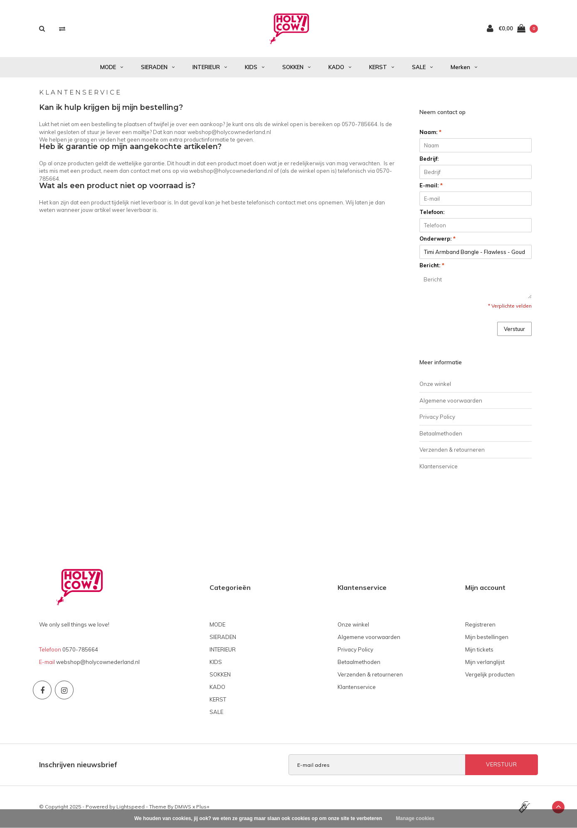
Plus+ (203, 806)
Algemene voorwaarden (450, 400)
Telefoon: (431, 212)
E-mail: (431, 185)
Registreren (480, 624)
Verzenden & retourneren (452, 449)
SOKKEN (296, 67)
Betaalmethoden (440, 433)
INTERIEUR (209, 67)
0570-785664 (80, 649)
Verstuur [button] (514, 329)
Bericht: (431, 265)
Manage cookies (415, 818)
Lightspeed (130, 806)
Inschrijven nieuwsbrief (78, 764)
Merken (464, 67)
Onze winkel (435, 383)
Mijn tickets (479, 649)
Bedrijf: (429, 158)
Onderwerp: (437, 238)
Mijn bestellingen (486, 637)
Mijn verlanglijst (485, 662)
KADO (339, 67)
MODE (111, 67)
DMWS (183, 806)
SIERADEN (158, 67)
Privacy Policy (437, 416)
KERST (381, 67)
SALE (422, 67)
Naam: (430, 132)
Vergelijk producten (490, 674)
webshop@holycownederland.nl (98, 662)
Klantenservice (438, 466)
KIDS (254, 67)
